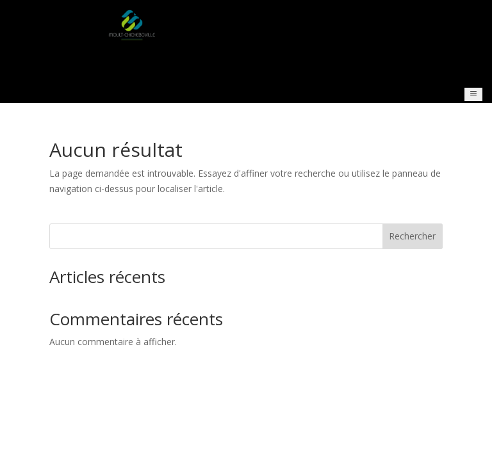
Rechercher (412, 236)
